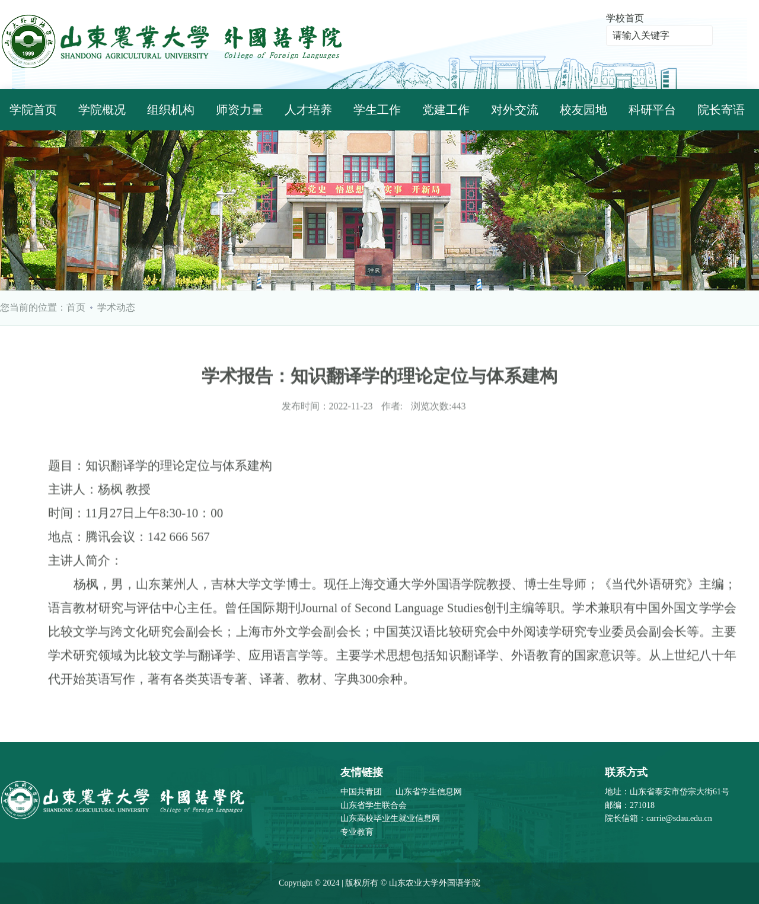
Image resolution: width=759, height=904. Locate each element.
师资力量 (239, 109)
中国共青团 (361, 791)
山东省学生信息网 (429, 791)
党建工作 (446, 109)
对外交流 (514, 109)
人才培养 (308, 109)
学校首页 (625, 18)
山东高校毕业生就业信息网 (390, 818)
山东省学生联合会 (373, 805)
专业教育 (357, 832)
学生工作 (377, 109)
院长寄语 (721, 109)
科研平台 (652, 109)
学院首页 (33, 109)
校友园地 (583, 109)
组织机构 (170, 109)
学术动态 (116, 307)
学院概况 (102, 109)
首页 (75, 307)
